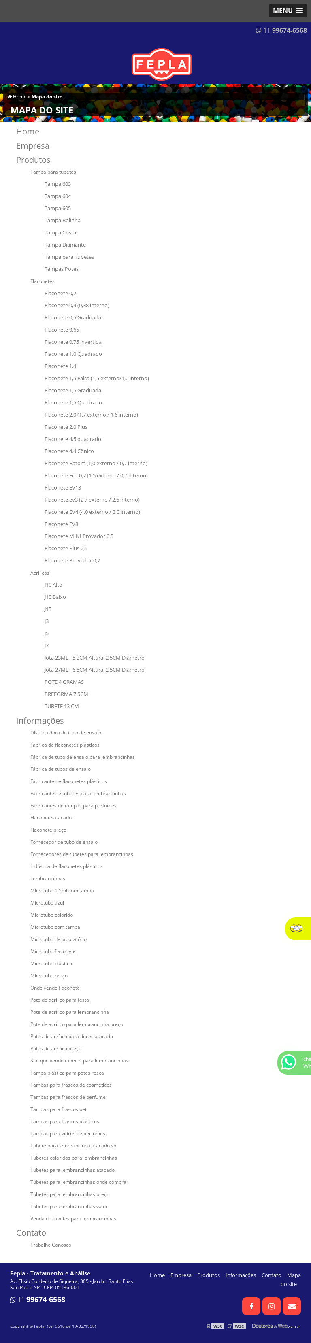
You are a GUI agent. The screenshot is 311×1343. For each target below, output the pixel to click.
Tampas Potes (62, 268)
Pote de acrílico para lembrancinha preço (76, 1024)
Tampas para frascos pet (58, 1109)
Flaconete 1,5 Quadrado (73, 402)
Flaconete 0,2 (60, 293)
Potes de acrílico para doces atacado (71, 1036)
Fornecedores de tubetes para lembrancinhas (81, 854)
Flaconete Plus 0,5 (66, 548)
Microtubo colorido (51, 914)
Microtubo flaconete (53, 951)
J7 (47, 645)
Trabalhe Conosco (50, 1244)
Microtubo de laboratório (58, 939)
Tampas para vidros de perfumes (67, 1133)
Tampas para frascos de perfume (68, 1097)
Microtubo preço (49, 975)
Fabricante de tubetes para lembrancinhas (78, 793)
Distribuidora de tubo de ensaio (65, 732)
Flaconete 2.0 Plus (66, 426)
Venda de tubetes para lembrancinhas (73, 1218)
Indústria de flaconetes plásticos (66, 866)
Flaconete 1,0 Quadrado (73, 354)
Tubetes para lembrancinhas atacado (72, 1169)
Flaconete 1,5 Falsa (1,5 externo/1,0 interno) (97, 378)
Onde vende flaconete (55, 987)
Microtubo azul (47, 902)
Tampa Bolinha (63, 220)
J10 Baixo (55, 596)
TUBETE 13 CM (62, 706)
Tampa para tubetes (53, 171)
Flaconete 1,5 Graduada (73, 390)
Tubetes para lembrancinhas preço (69, 1194)
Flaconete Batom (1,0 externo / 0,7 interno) (96, 463)
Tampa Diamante (65, 244)
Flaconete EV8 (61, 524)
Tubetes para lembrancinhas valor (69, 1206)
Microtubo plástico (51, 963)
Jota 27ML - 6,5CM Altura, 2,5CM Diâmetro (95, 669)
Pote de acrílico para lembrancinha (69, 1012)
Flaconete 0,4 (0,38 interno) (77, 305)
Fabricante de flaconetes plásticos (68, 781)
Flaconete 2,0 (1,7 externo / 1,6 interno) (91, 414)
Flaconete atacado (51, 817)
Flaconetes (42, 281)
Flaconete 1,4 (60, 366)
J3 (47, 621)
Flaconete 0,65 (62, 329)
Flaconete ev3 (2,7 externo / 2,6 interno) (92, 499)
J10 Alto (53, 584)
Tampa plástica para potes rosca (67, 1072)
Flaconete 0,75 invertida (73, 341)
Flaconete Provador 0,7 (72, 560)
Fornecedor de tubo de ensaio (64, 842)
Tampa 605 (58, 208)
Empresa (32, 145)
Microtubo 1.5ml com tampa (62, 890)
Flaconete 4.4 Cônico (69, 451)
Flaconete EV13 (63, 487)
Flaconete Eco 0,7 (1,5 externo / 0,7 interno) (96, 475)
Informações (40, 720)
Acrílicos (39, 572)
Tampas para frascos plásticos (64, 1121)
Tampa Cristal (61, 232)
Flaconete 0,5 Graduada (73, 317)
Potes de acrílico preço (55, 1048)
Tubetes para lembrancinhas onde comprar (79, 1182)
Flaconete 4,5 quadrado (73, 439)
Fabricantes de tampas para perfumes (73, 805)
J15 (48, 609)
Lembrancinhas (47, 878)
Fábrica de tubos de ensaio (60, 769)
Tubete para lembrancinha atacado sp (73, 1145)
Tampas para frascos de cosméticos (71, 1084)
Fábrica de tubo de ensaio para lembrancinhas (82, 756)
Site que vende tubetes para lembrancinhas (79, 1060)
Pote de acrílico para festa (59, 999)
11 (281, 30)
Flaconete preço (48, 829)
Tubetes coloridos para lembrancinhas (73, 1157)
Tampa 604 (58, 196)
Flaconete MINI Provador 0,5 (79, 536)
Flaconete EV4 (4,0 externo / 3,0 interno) (92, 511)
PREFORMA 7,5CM (66, 694)
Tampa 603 (58, 183)
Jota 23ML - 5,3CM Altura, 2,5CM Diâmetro (95, 657)
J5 (47, 633)
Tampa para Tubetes (69, 256)
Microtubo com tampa (55, 927)
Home (27, 131)
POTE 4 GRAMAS (64, 681)
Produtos (33, 159)
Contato (31, 1232)
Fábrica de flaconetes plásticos (65, 744)
